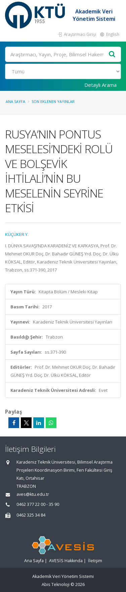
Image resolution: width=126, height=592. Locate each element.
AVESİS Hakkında (66, 561)
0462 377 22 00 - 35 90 (37, 504)
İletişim (95, 561)
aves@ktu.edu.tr (32, 494)
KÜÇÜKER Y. (17, 234)
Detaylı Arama (100, 84)
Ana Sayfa (15, 101)
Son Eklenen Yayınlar (53, 101)
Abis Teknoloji (56, 584)
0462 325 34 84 (30, 515)
